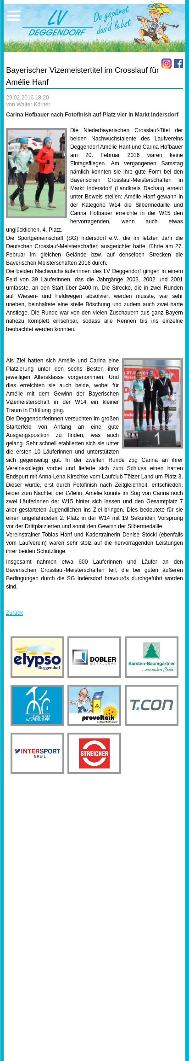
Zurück (14, 613)
